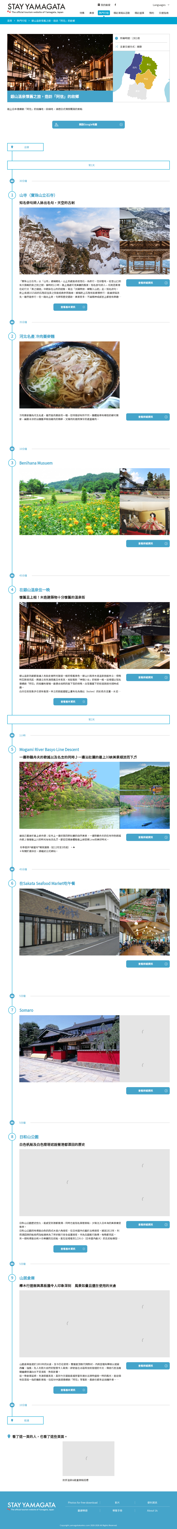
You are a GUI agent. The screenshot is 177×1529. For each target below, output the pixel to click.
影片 (117, 1502)
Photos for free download (82, 1502)
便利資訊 (152, 1502)
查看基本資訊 (73, 307)
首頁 (9, 20)
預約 (151, 13)
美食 (91, 13)
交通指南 (164, 13)
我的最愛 (104, 5)
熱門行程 (104, 13)
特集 (82, 13)
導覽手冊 (117, 1510)
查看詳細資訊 (152, 282)
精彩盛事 (139, 13)
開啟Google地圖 (100, 124)
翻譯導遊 (82, 1510)
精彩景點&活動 (122, 13)
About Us (152, 1510)
